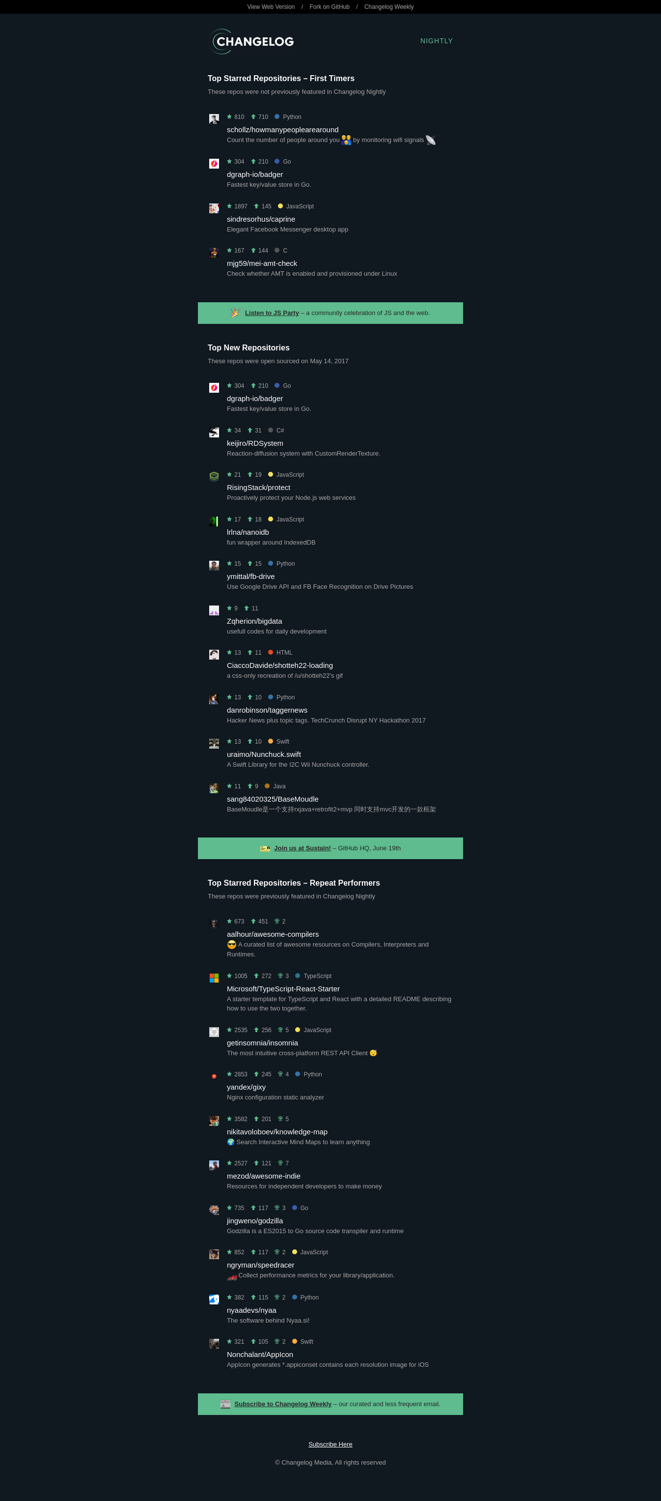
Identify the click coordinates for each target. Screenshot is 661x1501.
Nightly (436, 41)
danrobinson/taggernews (267, 710)
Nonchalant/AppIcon (260, 1354)
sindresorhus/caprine (261, 219)
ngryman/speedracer (261, 1265)
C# (276, 430)
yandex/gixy (246, 1087)
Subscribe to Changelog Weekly (283, 1404)
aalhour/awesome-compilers (273, 934)
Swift (278, 741)
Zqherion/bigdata (254, 621)
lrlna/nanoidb (248, 532)
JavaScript (296, 206)
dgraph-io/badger (255, 174)
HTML (280, 652)
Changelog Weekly (389, 6)
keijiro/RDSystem (255, 443)
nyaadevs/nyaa (251, 1310)
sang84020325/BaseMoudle (273, 799)
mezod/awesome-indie (264, 1176)
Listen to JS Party (272, 313)
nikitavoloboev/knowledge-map (277, 1131)
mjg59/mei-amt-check (262, 263)
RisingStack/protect (258, 487)
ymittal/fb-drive (251, 576)
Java (275, 786)
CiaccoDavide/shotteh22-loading (280, 665)
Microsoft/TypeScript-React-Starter (283, 988)
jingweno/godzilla (255, 1220)
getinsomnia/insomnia (262, 1043)
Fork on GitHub (330, 6)
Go (283, 161)
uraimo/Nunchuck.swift (264, 754)
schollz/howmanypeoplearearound (283, 129)
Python (288, 117)
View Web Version (271, 6)
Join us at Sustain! (302, 848)
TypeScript (313, 976)
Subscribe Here (330, 1444)
